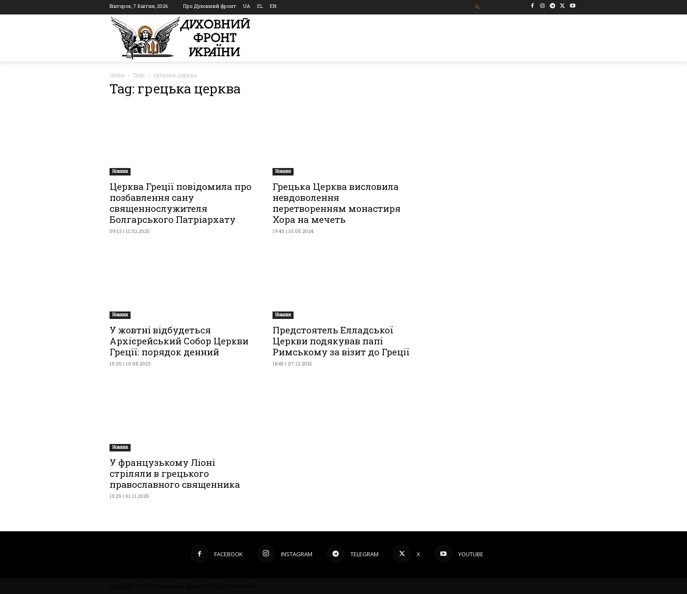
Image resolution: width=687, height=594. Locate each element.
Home (117, 75)
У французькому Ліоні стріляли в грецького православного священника (175, 473)
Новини (120, 171)
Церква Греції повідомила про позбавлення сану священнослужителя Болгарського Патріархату (180, 202)
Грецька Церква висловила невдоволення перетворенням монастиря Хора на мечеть (336, 202)
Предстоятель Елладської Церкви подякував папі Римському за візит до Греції (341, 341)
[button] (477, 7)
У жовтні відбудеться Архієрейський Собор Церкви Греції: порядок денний (179, 341)
